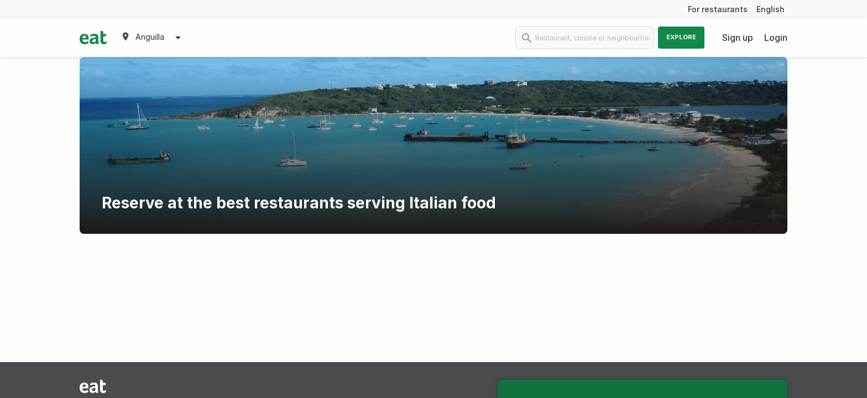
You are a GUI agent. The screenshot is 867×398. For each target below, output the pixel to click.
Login (775, 37)
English (770, 9)
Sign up (737, 37)
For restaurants (718, 9)
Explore (681, 37)
